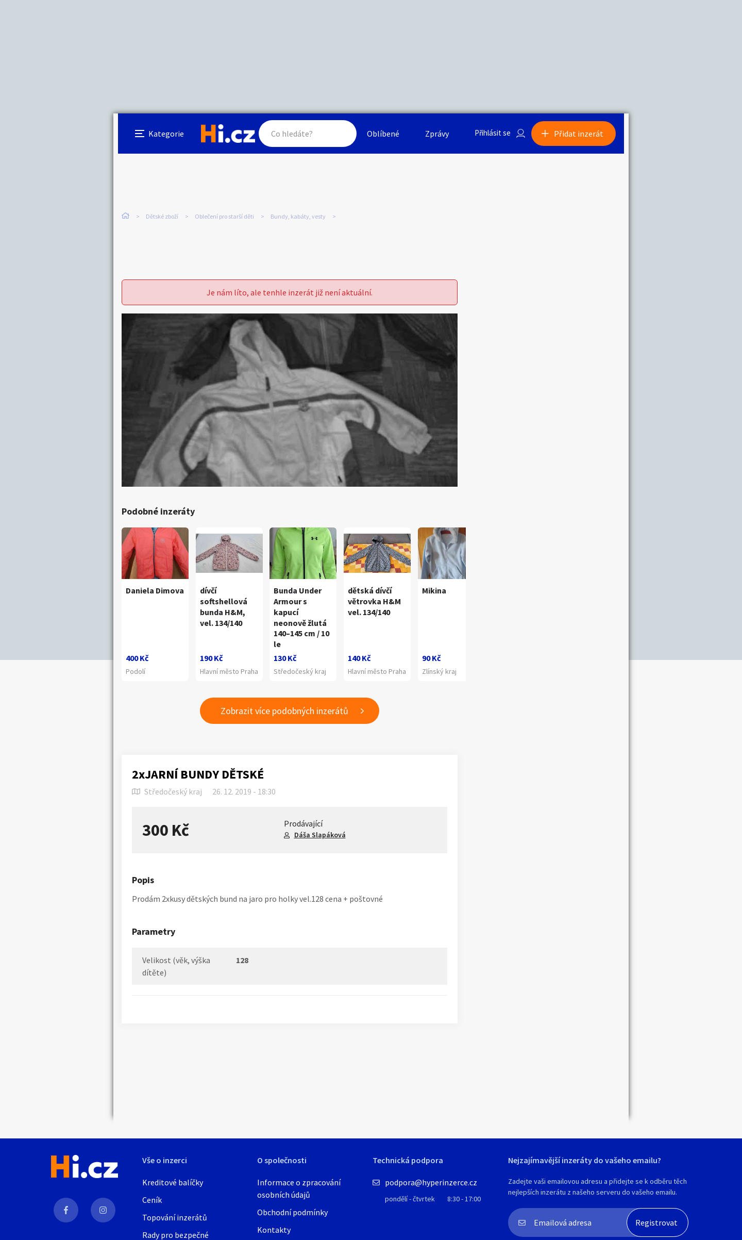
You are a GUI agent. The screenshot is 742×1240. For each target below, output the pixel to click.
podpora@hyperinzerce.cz (431, 1182)
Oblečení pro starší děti (224, 216)
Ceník (152, 1200)
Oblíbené (378, 136)
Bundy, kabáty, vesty (298, 216)
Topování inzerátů (174, 1217)
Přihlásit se (490, 136)
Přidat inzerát (583, 136)
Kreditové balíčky (172, 1182)
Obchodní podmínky (292, 1212)
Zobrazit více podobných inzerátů (284, 716)
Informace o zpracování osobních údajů (299, 1188)
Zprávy (432, 136)
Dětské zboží (162, 216)
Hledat (334, 136)
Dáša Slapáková (320, 840)
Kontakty (274, 1230)
